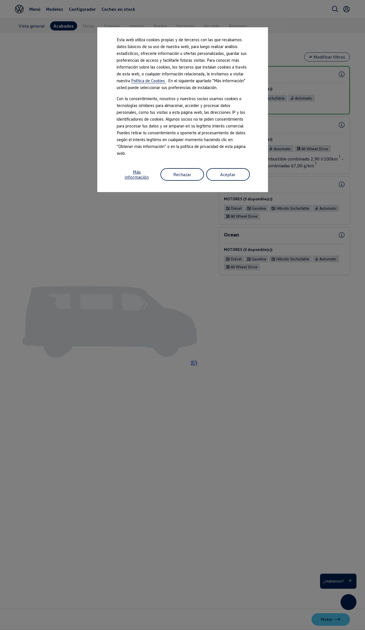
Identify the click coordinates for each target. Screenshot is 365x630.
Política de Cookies (148, 80)
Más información (137, 174)
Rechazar (182, 174)
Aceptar (228, 174)
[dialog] (182, 315)
